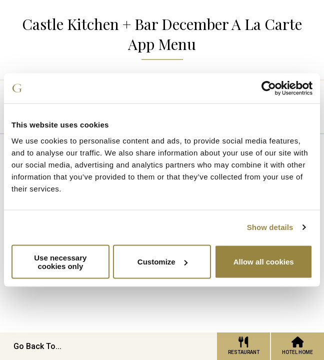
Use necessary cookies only (60, 261)
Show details (270, 227)
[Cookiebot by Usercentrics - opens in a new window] (268, 88)
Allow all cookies (264, 262)
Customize (163, 262)
